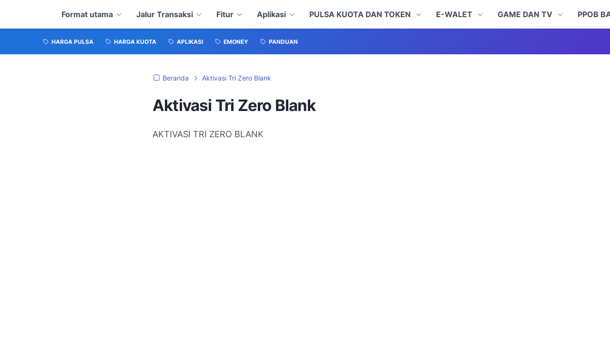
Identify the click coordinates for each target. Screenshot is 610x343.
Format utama (87, 14)
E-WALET (455, 14)
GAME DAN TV (526, 14)
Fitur (225, 14)
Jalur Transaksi (164, 14)
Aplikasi (271, 14)
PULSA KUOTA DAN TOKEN (361, 14)
